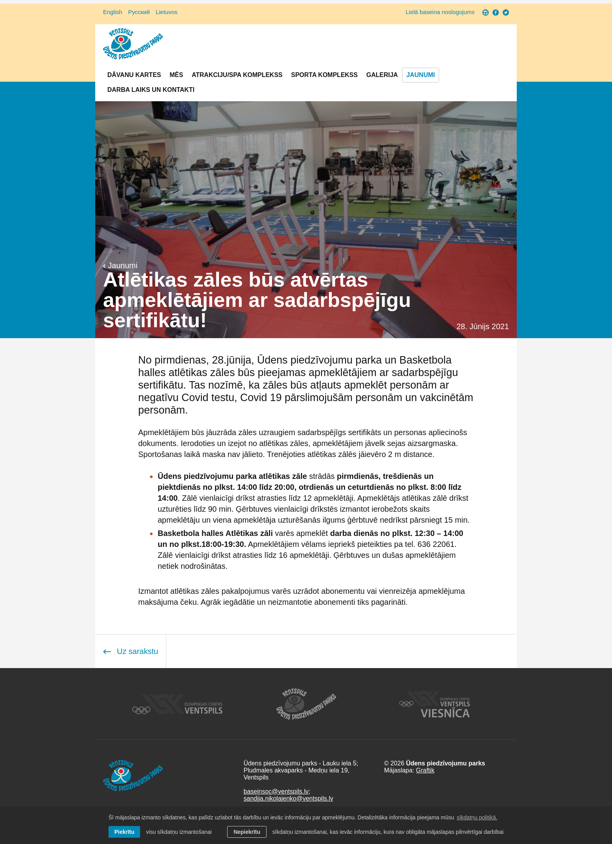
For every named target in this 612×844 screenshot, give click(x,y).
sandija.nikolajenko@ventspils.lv (288, 798)
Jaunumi (420, 75)
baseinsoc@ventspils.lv (276, 791)
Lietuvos (167, 12)
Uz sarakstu (130, 651)
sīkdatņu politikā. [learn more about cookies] (477, 817)
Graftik (425, 770)
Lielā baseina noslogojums (440, 12)
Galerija (382, 75)
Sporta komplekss (324, 75)
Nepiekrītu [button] (246, 832)
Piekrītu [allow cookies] (124, 832)
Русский (139, 12)
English (112, 12)
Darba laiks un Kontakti (150, 89)
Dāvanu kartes (134, 75)
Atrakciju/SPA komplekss (237, 75)
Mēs (176, 75)
